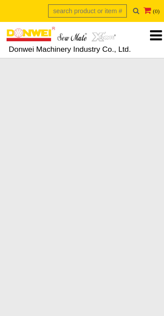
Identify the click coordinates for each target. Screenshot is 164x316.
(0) (156, 11)
